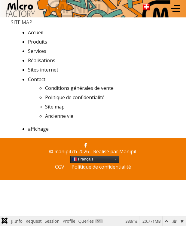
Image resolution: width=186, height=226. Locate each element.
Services (37, 51)
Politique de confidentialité (75, 97)
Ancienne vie (59, 116)
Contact (36, 79)
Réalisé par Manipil (114, 151)
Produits (37, 41)
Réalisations (41, 60)
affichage (38, 129)
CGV (59, 166)
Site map (55, 106)
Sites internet (43, 69)
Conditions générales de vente (79, 88)
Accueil (35, 32)
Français (82, 159)
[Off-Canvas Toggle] (175, 8)
